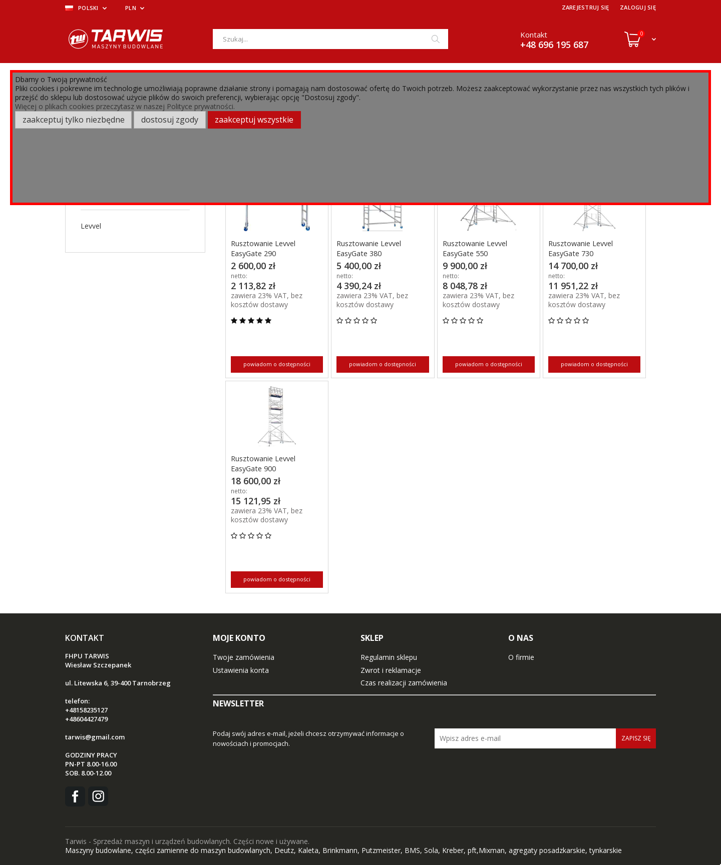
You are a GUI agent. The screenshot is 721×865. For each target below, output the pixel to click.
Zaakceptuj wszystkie (254, 119)
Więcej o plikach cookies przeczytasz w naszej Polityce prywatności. (125, 106)
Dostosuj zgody (169, 119)
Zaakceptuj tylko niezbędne (74, 119)
